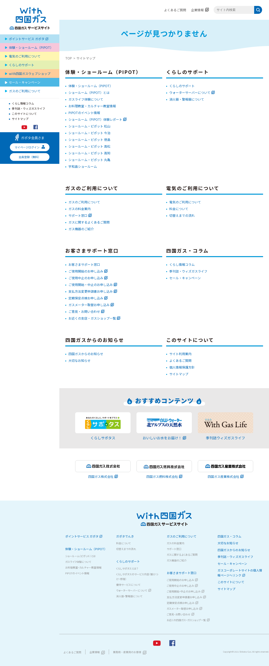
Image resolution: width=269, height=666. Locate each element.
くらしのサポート (182, 85)
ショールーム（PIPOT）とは (89, 92)
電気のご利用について (25, 56)
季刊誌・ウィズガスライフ (28, 108)
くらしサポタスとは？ (127, 568)
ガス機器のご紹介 (81, 228)
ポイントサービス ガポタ (28, 38)
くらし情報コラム (23, 103)
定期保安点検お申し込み (85, 298)
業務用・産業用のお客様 (127, 652)
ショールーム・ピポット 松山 (89, 126)
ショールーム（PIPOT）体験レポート (95, 119)
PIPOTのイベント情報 (84, 112)
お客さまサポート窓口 (84, 264)
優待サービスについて (128, 585)
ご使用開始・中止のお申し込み (90, 284)
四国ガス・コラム (229, 536)
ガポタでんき (125, 536)
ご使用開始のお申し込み (85, 271)
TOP (68, 58)
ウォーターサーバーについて (189, 92)
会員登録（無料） (30, 157)
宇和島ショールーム (82, 166)
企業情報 (197, 10)
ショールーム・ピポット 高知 (89, 153)
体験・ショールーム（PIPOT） (90, 85)
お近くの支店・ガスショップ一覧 (92, 318)
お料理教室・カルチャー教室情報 (92, 106)
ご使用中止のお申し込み (85, 277)
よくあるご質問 (175, 10)
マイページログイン (30, 147)
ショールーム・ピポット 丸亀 (89, 159)
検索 (258, 10)
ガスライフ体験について (85, 99)
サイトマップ (20, 119)
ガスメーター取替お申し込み (89, 304)
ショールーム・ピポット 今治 (89, 132)
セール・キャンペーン (24, 82)
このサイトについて (24, 114)
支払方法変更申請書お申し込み (90, 291)
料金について (178, 208)
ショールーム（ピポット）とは (80, 556)
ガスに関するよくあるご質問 (89, 222)
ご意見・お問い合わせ (84, 311)
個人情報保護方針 (182, 367)
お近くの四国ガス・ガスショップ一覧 (186, 620)
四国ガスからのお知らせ (85, 353)
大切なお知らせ (79, 360)
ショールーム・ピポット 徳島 (89, 139)
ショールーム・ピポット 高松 (89, 146)
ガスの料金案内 (79, 208)
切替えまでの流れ (182, 215)
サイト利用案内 (180, 353)
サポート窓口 (77, 215)
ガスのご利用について (84, 202)
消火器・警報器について (186, 99)
